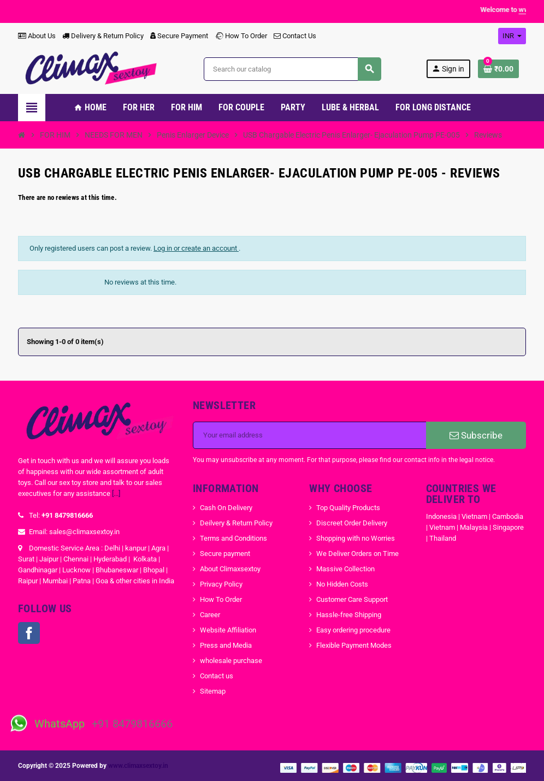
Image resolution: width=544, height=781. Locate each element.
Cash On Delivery (226, 508)
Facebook (29, 633)
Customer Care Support (352, 599)
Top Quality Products (348, 508)
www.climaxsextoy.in (138, 766)
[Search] (292, 69)
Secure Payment (179, 36)
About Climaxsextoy (230, 569)
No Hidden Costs (342, 584)
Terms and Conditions (233, 538)
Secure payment (225, 553)
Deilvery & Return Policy (236, 523)
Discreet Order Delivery (351, 523)
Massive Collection (345, 569)
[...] (116, 493)
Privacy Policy (221, 584)
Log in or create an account (196, 248)
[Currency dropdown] (512, 36)
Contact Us (295, 36)
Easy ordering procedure (353, 630)
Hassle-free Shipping (348, 615)
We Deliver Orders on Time (357, 553)
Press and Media (226, 645)
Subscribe (476, 435)
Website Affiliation (228, 630)
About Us (37, 36)
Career (210, 615)
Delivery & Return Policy (103, 36)
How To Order (241, 36)
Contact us (216, 676)
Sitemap (213, 691)
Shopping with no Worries (355, 538)
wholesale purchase (231, 660)
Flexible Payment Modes (354, 645)
